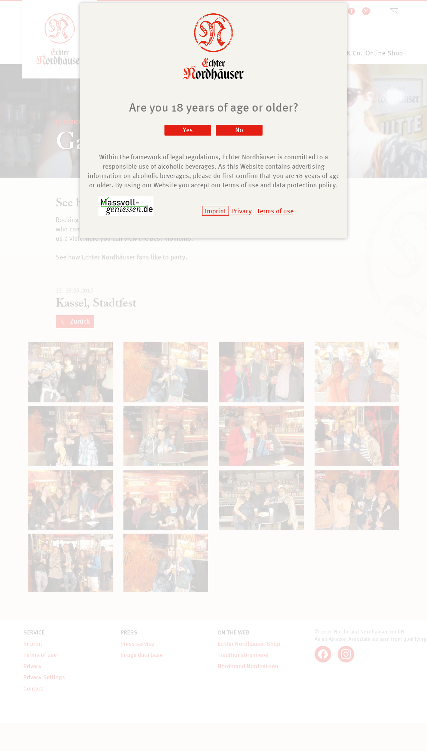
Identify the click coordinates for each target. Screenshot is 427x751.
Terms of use (275, 211)
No (239, 130)
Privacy (241, 211)
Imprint (215, 211)
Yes (188, 130)
